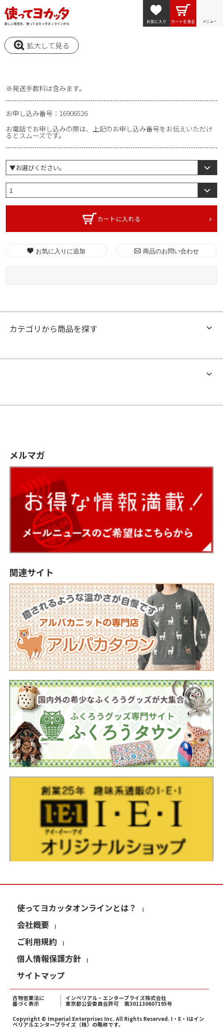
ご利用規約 (37, 941)
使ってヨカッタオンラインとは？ (77, 907)
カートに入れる (119, 218)
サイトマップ (41, 975)
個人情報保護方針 (49, 958)
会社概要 (33, 924)
